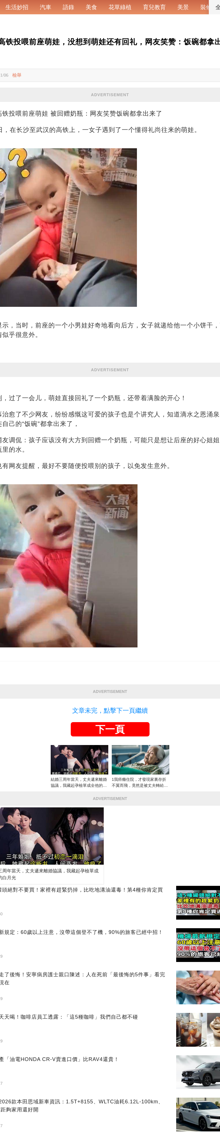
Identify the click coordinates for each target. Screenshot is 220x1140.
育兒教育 (154, 7)
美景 (183, 7)
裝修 (206, 7)
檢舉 (16, 75)
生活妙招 (16, 7)
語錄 (68, 7)
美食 (91, 7)
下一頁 (110, 729)
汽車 (45, 7)
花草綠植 (120, 7)
